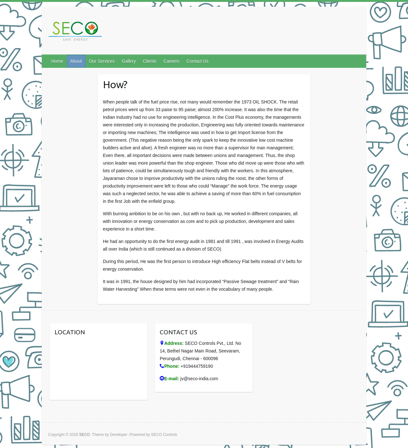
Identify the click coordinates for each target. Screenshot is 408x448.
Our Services (102, 61)
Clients (150, 61)
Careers (171, 61)
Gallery (129, 61)
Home (57, 61)
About (76, 61)
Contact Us (197, 61)
